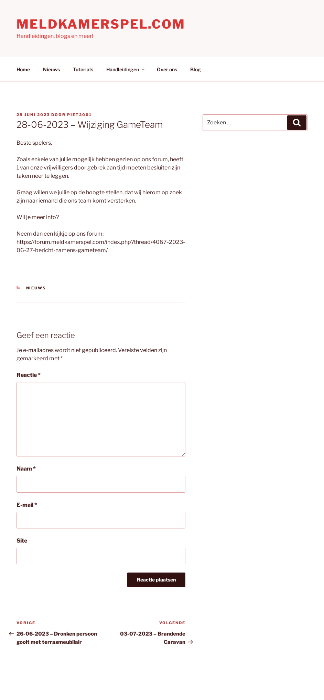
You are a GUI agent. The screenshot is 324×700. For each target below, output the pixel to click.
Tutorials (83, 69)
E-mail (27, 505)
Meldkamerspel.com (101, 24)
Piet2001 (79, 114)
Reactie (29, 375)
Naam (26, 468)
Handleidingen (125, 69)
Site (22, 540)
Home (23, 69)
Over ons (167, 69)
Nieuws (51, 69)
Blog (195, 69)
